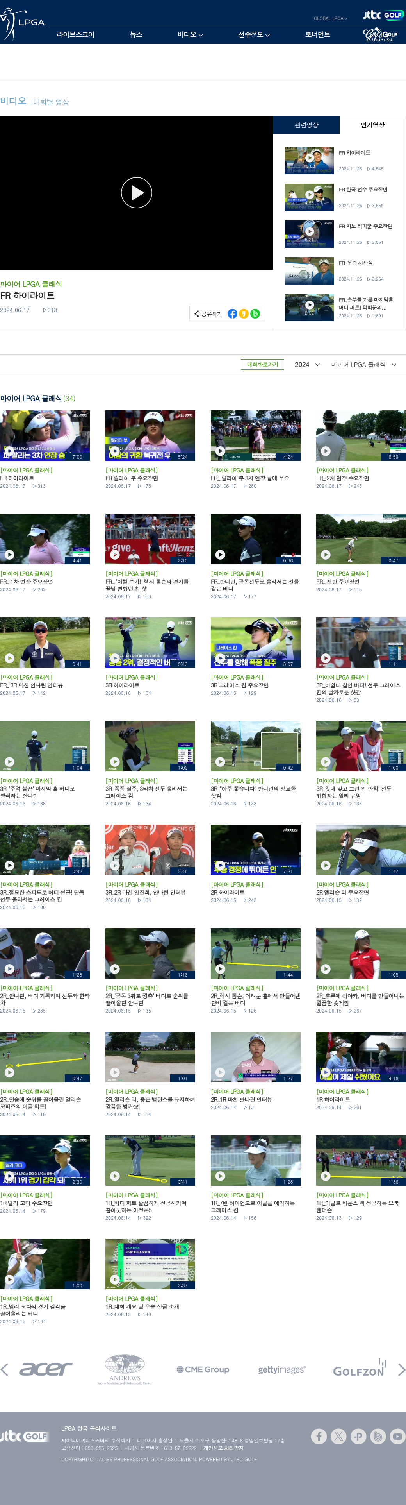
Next (402, 1369)
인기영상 (373, 124)
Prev (4, 1369)
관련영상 (306, 124)
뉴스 (136, 34)
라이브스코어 (75, 34)
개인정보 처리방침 (223, 1447)
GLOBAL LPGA (329, 18)
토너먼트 (317, 34)
